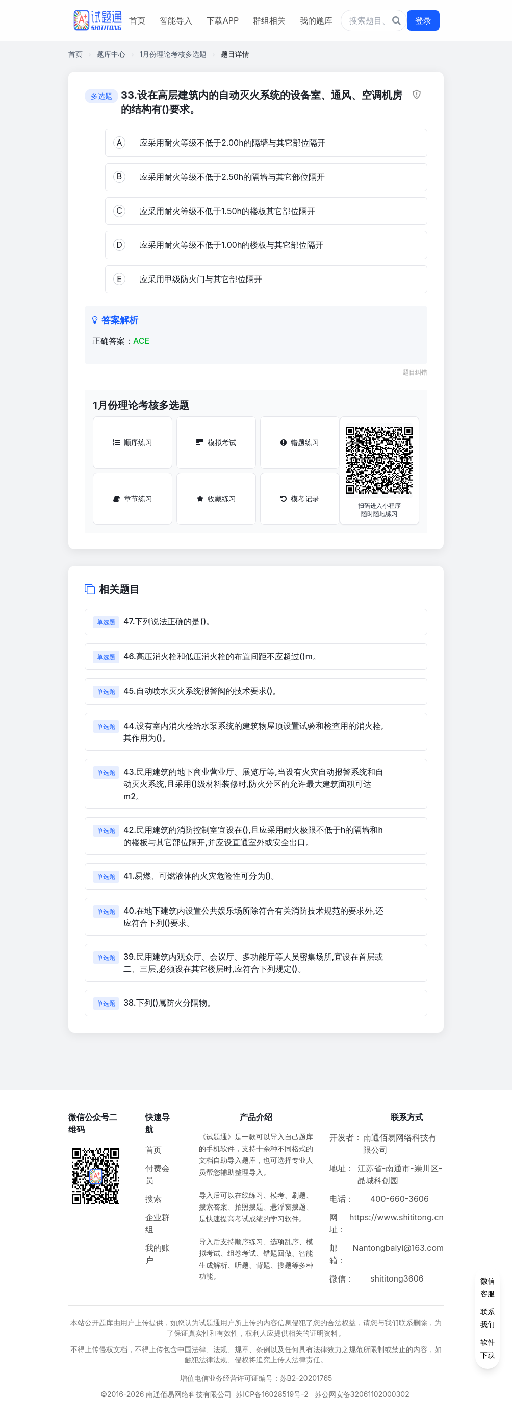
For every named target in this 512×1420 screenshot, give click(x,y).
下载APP (223, 20)
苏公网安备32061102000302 (362, 1394)
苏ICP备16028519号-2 (272, 1394)
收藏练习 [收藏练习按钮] (216, 498)
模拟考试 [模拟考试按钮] (216, 442)
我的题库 (316, 20)
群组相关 (269, 20)
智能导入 (176, 20)
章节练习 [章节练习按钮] (132, 498)
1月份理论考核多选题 (173, 54)
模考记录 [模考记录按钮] (299, 498)
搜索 (153, 1199)
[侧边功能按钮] (487, 1318)
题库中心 (111, 54)
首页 (137, 20)
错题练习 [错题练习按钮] (299, 442)
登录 (423, 20)
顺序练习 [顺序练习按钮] (132, 442)
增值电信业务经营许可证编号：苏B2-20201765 (256, 1378)
